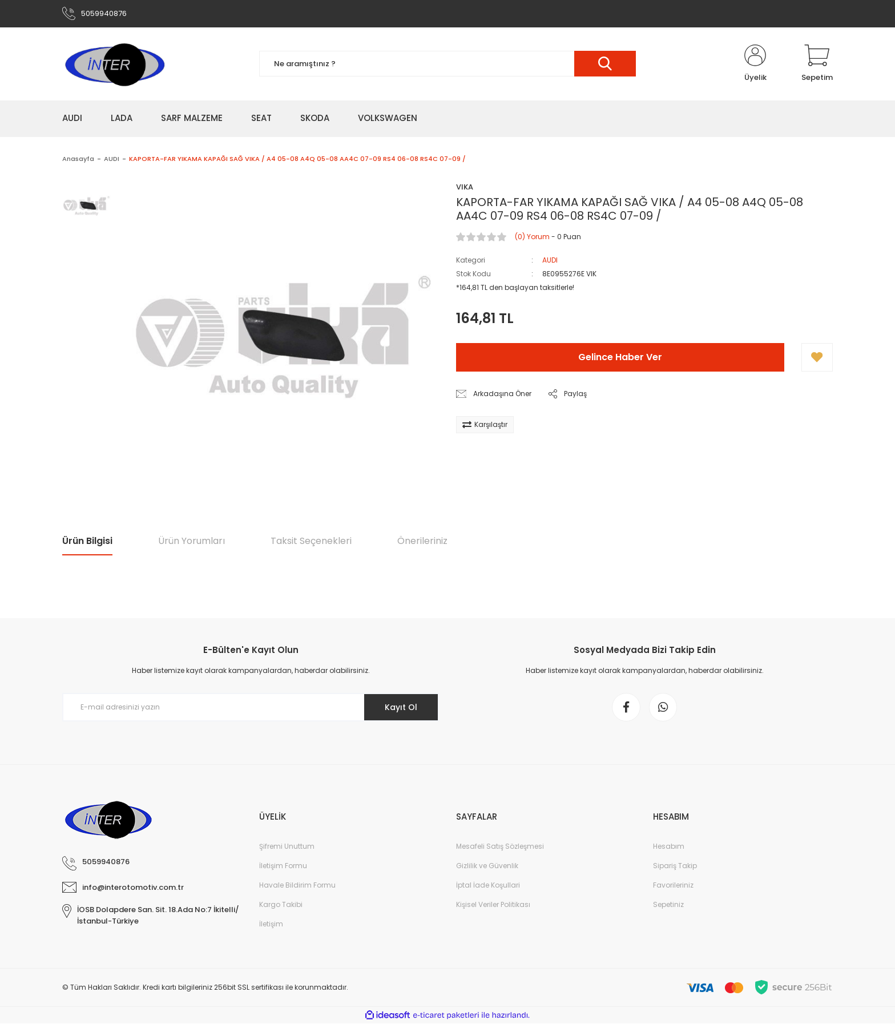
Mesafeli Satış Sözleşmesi (500, 847)
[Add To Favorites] (817, 358)
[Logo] (114, 64)
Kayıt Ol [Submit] (401, 707)
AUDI (550, 260)
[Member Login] (755, 64)
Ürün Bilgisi (87, 540)
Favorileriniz (673, 885)
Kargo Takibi (281, 905)
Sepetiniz (668, 905)
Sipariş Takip (675, 866)
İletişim (271, 924)
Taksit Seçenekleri (311, 540)
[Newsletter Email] (250, 708)
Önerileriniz (422, 540)
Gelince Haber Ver (620, 357)
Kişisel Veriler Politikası (493, 905)
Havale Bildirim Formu (297, 885)
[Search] (447, 64)
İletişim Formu (283, 866)
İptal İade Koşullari (488, 885)
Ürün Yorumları (191, 540)
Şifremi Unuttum (287, 847)
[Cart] (817, 64)
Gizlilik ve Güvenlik (487, 866)
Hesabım (668, 847)
